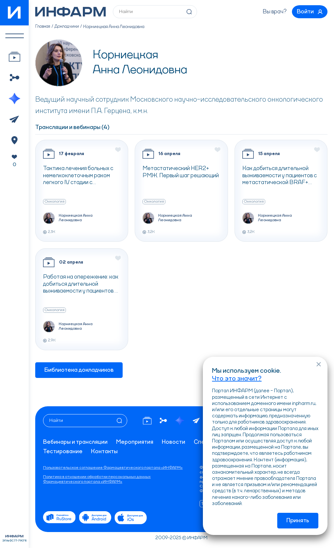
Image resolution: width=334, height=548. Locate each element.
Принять (297, 521)
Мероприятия (136, 442)
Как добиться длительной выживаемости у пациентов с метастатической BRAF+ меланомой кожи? (279, 177)
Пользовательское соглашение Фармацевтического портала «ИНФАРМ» (113, 468)
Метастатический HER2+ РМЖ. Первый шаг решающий (181, 173)
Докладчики (67, 28)
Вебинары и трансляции (76, 442)
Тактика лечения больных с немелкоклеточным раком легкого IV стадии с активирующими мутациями (78, 177)
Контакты (104, 451)
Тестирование (63, 451)
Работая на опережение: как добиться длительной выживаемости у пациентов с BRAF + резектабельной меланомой (80, 285)
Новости (175, 442)
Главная (43, 28)
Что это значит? (237, 378)
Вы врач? (273, 12)
